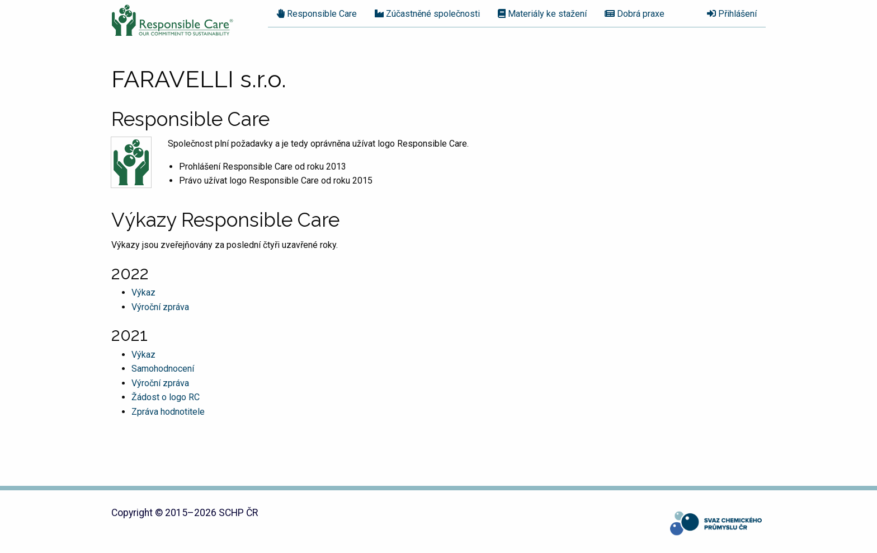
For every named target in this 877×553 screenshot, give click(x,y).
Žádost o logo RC (165, 397)
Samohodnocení (162, 368)
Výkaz (143, 292)
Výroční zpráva (160, 307)
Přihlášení (732, 13)
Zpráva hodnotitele (168, 411)
